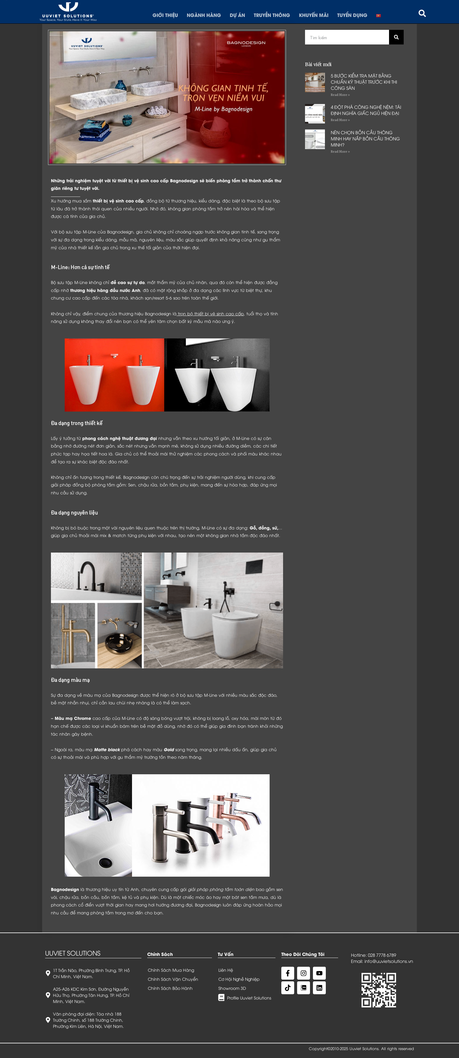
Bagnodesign (65, 889)
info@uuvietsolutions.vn (388, 961)
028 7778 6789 (382, 955)
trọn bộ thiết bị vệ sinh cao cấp (211, 313)
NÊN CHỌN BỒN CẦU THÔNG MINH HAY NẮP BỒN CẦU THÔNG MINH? (365, 138)
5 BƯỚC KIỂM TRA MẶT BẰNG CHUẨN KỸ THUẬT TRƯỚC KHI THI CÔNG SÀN (364, 82)
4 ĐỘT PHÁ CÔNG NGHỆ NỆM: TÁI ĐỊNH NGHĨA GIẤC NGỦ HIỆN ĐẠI (366, 110)
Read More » (340, 95)
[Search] (396, 37)
